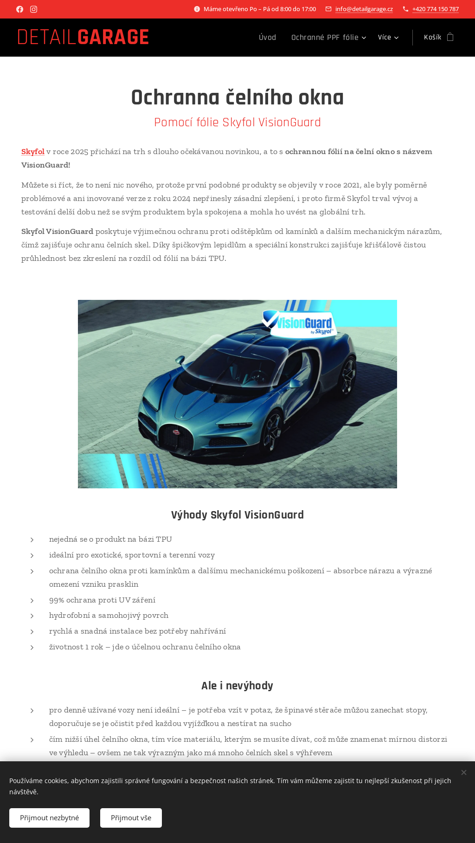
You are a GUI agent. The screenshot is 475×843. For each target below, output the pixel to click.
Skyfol (33, 151)
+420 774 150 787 (435, 9)
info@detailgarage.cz (364, 9)
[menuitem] (198, 37)
